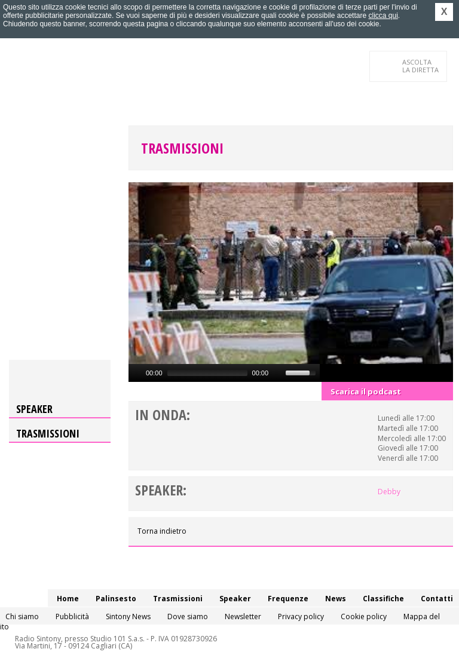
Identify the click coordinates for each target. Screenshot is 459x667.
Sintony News (128, 616)
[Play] (136, 373)
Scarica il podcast (366, 391)
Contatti (437, 598)
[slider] (207, 373)
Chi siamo (22, 616)
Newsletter (243, 616)
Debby (389, 492)
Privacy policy (301, 616)
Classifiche (383, 598)
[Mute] (278, 373)
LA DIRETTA (421, 65)
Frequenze (288, 598)
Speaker (34, 409)
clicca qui (382, 15)
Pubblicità (72, 616)
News (335, 598)
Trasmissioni (182, 148)
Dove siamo (187, 616)
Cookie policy (364, 616)
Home (68, 598)
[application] (224, 373)
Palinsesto (116, 598)
